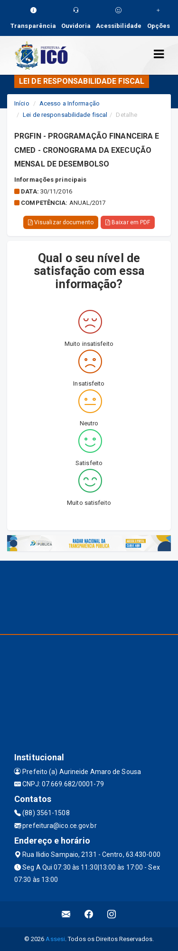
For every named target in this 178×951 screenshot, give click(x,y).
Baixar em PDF (127, 222)
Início (21, 103)
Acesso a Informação (69, 103)
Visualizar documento (61, 222)
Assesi (55, 938)
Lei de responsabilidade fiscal (65, 114)
